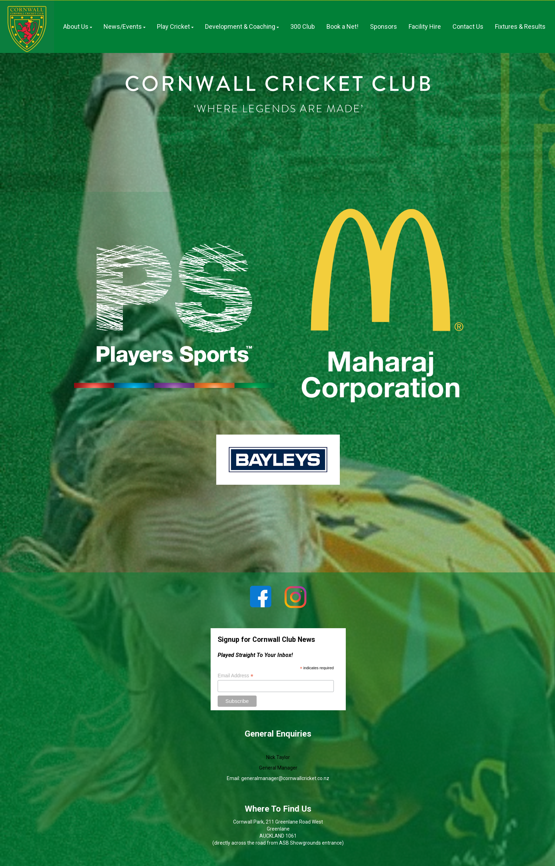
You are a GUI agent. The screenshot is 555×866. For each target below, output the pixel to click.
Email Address (235, 675)
